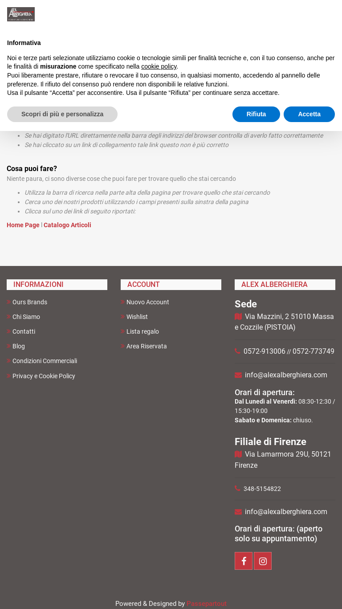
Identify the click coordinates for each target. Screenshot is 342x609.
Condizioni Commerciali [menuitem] (42, 360)
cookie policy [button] (158, 66)
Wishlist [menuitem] (134, 316)
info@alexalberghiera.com (286, 375)
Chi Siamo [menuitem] (23, 316)
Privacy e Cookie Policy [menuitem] (41, 376)
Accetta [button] (309, 114)
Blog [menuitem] (16, 346)
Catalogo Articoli (67, 225)
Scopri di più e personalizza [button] (62, 114)
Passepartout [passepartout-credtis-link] (207, 604)
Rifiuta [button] (256, 114)
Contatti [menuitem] (21, 331)
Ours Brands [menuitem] (27, 302)
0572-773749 (313, 351)
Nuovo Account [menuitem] (145, 302)
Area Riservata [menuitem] (144, 346)
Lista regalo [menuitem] (140, 331)
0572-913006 (264, 351)
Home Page (24, 225)
